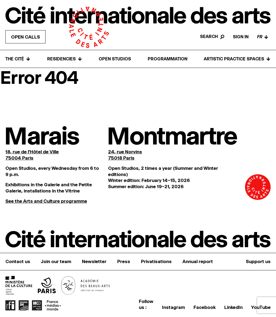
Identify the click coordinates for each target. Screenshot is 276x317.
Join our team (56, 261)
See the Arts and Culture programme (46, 201)
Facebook (205, 307)
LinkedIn (233, 307)
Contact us (17, 261)
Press (123, 261)
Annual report (197, 261)
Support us (258, 261)
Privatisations (156, 261)
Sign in (241, 36)
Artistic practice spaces (237, 59)
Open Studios (115, 58)
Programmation (167, 58)
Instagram (173, 307)
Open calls (25, 37)
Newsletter (94, 261)
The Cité (17, 59)
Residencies (64, 59)
